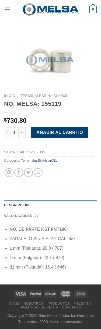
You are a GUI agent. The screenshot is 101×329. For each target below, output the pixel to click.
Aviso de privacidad (66, 322)
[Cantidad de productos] (14, 132)
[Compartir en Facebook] (18, 172)
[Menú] (7, 9)
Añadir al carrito (60, 132)
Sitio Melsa (48, 315)
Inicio (9, 96)
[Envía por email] (38, 172)
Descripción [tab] (16, 205)
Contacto (71, 307)
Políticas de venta (39, 307)
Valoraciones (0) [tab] (21, 216)
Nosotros (33, 304)
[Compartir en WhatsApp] (9, 172)
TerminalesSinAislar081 (44, 96)
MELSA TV (82, 304)
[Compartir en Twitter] (28, 172)
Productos (58, 304)
